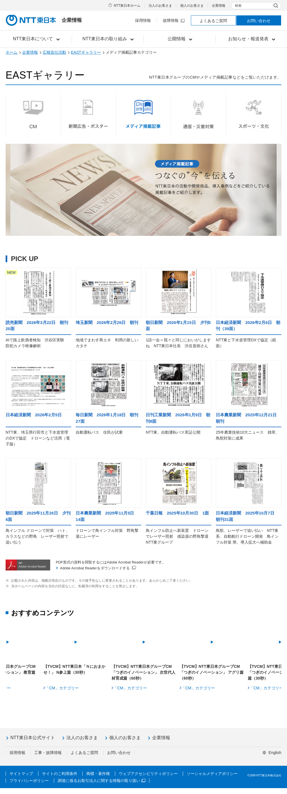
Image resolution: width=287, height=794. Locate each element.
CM (33, 114)
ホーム (11, 52)
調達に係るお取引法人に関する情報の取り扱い (101, 786)
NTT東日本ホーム (127, 6)
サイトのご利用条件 (59, 779)
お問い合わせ (258, 20)
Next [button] (275, 657)
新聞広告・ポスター (88, 114)
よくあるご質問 (213, 20)
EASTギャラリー (86, 52)
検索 (238, 6)
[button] (36, 38)
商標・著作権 (98, 779)
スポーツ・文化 (253, 114)
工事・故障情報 (48, 758)
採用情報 (143, 20)
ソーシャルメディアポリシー (212, 779)
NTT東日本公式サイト (32, 743)
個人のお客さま (192, 6)
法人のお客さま (160, 6)
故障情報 (174, 20)
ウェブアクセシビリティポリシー (148, 779)
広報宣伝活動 (54, 52)
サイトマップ (21, 779)
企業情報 (218, 6)
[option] (144, 658)
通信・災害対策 (198, 114)
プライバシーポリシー (29, 786)
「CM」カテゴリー (62, 694)
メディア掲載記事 (143, 114)
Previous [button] (12, 657)
